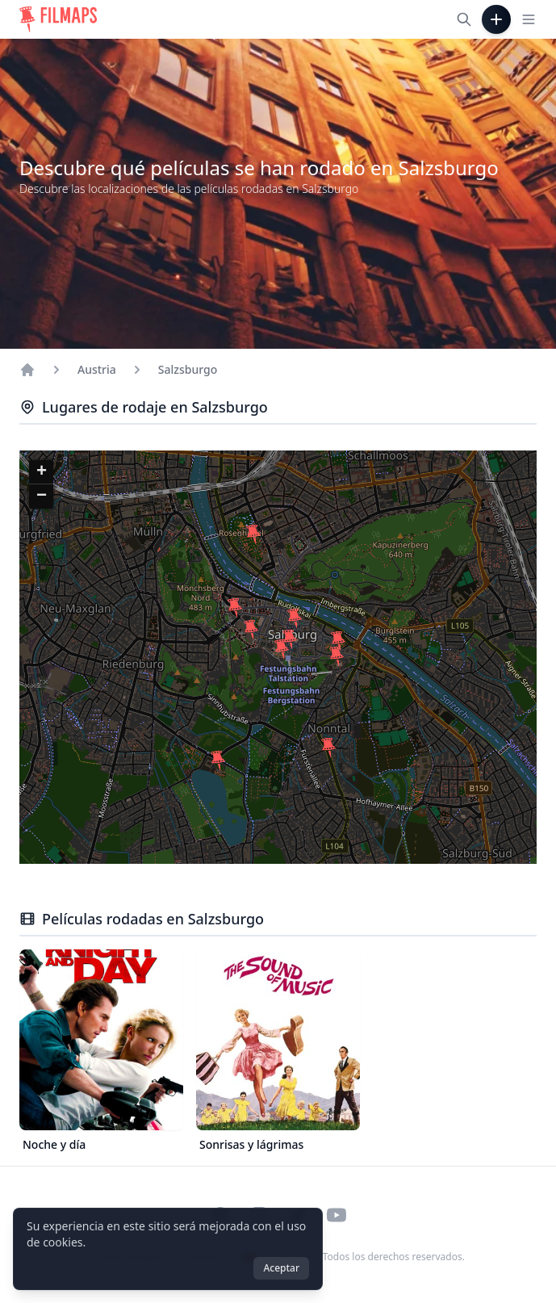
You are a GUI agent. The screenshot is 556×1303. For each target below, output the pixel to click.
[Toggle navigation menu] (528, 19)
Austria (96, 369)
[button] (251, 629)
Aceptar (281, 1268)
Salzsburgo (187, 369)
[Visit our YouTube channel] (336, 1215)
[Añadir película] (496, 19)
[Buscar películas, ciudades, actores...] (464, 19)
